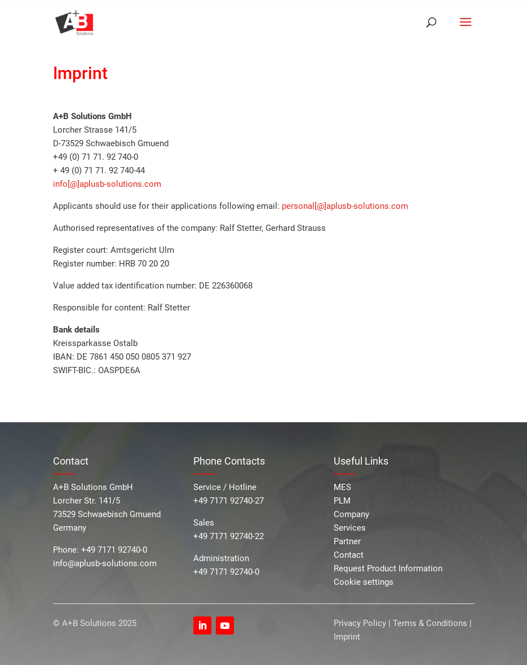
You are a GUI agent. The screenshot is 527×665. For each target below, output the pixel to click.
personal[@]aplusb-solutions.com (345, 206)
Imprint (347, 637)
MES (342, 487)
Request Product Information (388, 568)
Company (351, 514)
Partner (347, 541)
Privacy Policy (361, 623)
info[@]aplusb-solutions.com (107, 184)
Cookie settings (363, 582)
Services (350, 528)
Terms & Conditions (430, 623)
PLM (342, 501)
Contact (349, 555)
